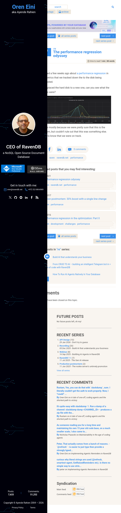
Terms (32, 507)
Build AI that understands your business (89, 261)
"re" (76, 253)
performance (94, 157)
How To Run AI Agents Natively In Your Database (82, 280)
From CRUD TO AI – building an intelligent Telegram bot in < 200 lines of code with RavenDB (84, 270)
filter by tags (63, 12)
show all (61, 286)
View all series (63, 379)
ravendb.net (80, 157)
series (84, 34)
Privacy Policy (17, 507)
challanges (87, 228)
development (74, 228)
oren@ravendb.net (14, 190)
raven (69, 157)
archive (81, 12)
